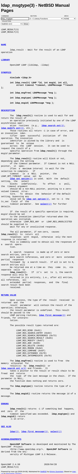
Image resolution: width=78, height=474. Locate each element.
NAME (3, 44)
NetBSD (43, 469)
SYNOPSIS (6, 72)
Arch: (67, 16)
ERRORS (5, 401)
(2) (46, 201)
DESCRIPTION (8, 108)
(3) (53, 123)
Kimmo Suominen (56, 469)
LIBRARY (5, 60)
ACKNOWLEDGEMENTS (11, 436)
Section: (34, 16)
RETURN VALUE (8, 292)
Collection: (6, 21)
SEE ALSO (6, 424)
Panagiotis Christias (14, 471)
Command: (6, 16)
